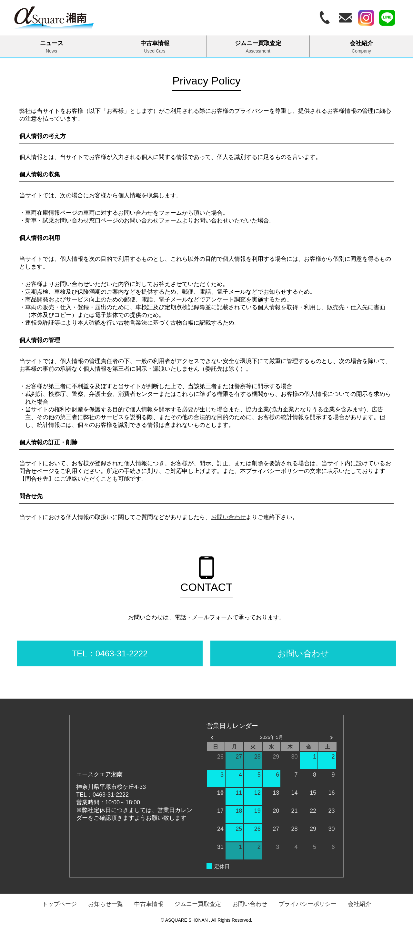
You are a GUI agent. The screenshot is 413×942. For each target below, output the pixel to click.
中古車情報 (154, 47)
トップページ (59, 904)
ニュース (51, 47)
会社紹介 (361, 47)
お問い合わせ (228, 517)
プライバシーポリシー (307, 904)
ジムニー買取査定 (258, 47)
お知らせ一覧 (105, 904)
